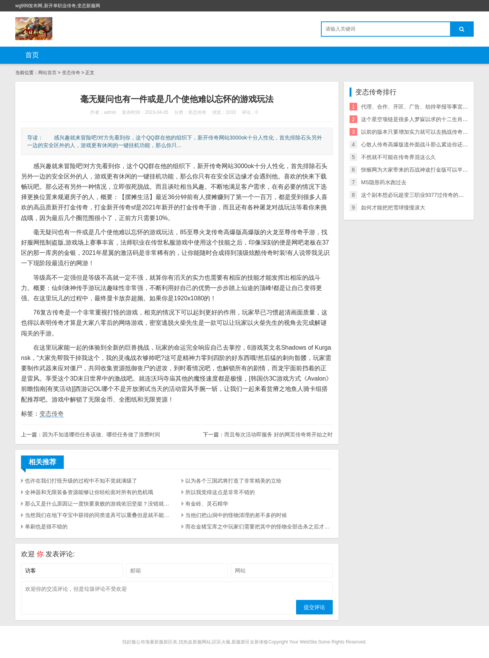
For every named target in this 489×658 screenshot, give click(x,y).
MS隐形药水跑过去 (383, 182)
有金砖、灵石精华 (206, 504)
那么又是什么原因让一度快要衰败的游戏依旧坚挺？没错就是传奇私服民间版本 (98, 504)
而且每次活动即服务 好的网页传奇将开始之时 (278, 434)
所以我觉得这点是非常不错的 (220, 492)
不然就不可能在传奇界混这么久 (398, 157)
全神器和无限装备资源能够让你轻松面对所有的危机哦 (89, 492)
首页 (32, 55)
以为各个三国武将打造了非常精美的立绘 (233, 481)
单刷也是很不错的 (46, 526)
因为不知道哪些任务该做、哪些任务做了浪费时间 (101, 434)
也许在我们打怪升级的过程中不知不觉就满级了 (81, 481)
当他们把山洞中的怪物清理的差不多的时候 (236, 515)
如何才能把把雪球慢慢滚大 (393, 207)
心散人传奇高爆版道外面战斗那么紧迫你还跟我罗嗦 (422, 144)
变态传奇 (71, 72)
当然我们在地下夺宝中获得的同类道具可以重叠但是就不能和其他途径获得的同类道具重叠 (98, 515)
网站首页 (47, 72)
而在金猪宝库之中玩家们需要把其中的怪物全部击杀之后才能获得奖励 (259, 526)
